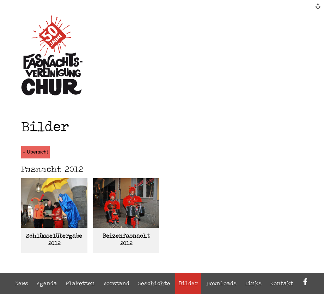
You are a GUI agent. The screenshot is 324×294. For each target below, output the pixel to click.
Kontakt (281, 283)
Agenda (47, 283)
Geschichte (154, 283)
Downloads (221, 283)
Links (253, 283)
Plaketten (80, 283)
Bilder (188, 283)
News (21, 283)
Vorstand (116, 283)
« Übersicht (35, 152)
